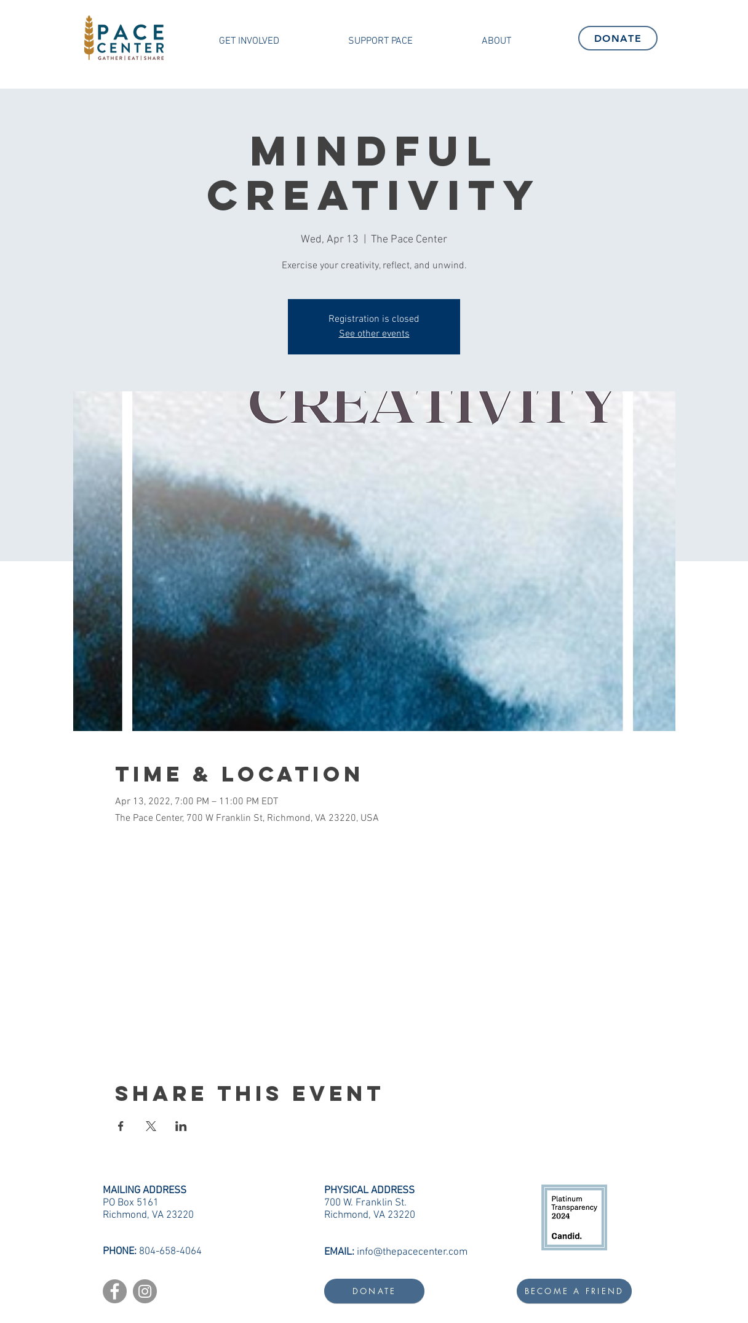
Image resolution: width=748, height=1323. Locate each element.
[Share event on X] (151, 1126)
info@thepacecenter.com (412, 1252)
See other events (374, 334)
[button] (249, 41)
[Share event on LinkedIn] (181, 1126)
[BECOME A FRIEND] (574, 1291)
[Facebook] (115, 1291)
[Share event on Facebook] (121, 1126)
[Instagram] (145, 1291)
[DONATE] (618, 38)
